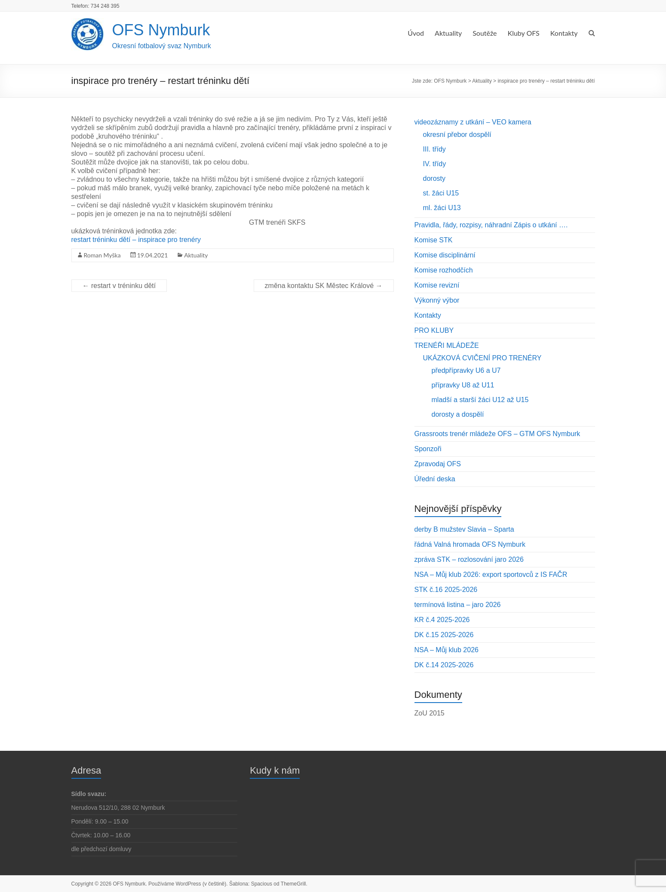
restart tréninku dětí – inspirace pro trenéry (136, 239)
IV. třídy (434, 163)
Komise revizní (437, 285)
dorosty (434, 178)
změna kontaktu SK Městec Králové (324, 285)
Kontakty (564, 33)
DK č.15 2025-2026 (444, 634)
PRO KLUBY (434, 330)
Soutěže (485, 33)
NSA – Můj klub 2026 (446, 650)
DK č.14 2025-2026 (444, 665)
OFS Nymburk (161, 30)
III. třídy (434, 149)
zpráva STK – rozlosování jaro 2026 (469, 559)
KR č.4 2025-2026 (442, 619)
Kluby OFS (524, 33)
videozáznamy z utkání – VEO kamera (472, 122)
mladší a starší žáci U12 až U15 (480, 399)
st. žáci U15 (441, 193)
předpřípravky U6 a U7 (466, 370)
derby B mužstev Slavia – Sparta (464, 529)
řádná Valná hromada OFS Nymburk (469, 544)
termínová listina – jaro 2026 (457, 604)
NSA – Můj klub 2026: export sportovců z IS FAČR (491, 574)
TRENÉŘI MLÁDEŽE (446, 345)
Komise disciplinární (445, 255)
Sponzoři (428, 448)
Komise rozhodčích (443, 270)
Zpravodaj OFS (437, 464)
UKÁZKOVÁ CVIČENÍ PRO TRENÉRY (482, 358)
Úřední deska (434, 479)
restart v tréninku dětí (119, 285)
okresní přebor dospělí (457, 134)
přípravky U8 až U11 (463, 385)
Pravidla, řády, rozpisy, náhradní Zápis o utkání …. (491, 225)
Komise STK (433, 240)
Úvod (416, 33)
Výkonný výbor (437, 300)
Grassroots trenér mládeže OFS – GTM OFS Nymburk (497, 433)
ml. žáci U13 (442, 207)
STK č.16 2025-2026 (446, 589)
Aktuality (448, 33)
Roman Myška (102, 255)
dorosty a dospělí (458, 414)
